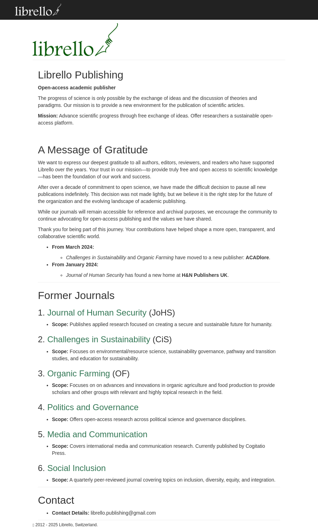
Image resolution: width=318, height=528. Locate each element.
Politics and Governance (93, 407)
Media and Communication (97, 434)
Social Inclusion (76, 468)
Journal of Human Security (97, 312)
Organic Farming (78, 373)
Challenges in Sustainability (99, 339)
